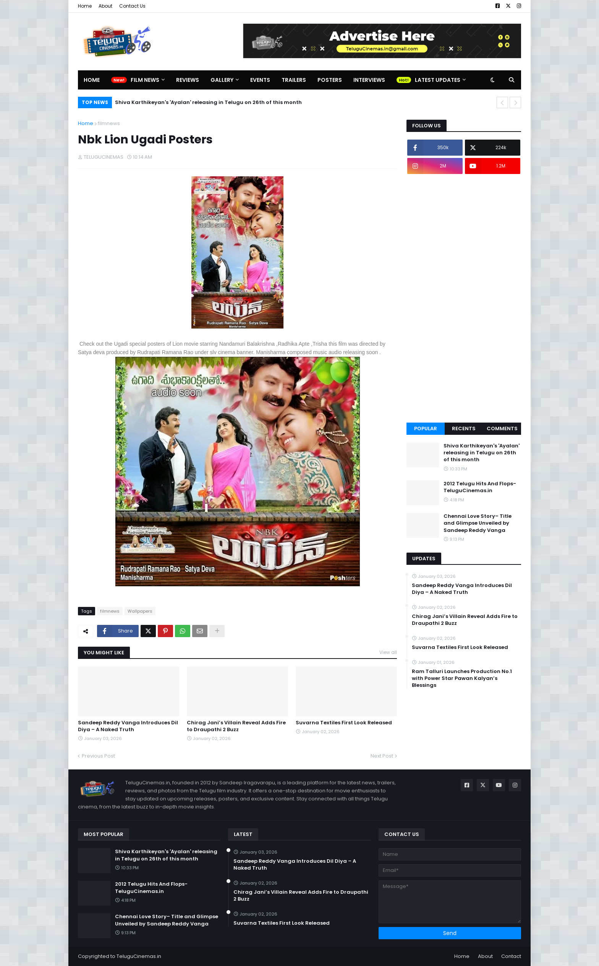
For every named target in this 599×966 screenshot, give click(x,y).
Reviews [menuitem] (187, 80)
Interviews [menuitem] (369, 80)
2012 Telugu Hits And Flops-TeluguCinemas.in (480, 487)
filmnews (109, 123)
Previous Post (98, 755)
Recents (464, 428)
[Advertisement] (463, 298)
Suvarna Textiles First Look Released (344, 722)
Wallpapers (140, 611)
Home (85, 6)
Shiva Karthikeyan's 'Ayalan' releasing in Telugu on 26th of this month (208, 102)
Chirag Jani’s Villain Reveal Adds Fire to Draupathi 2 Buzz (236, 726)
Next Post (382, 755)
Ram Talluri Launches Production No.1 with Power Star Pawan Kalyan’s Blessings (462, 678)
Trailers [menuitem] (294, 80)
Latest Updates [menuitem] (437, 80)
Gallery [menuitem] (221, 80)
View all (388, 652)
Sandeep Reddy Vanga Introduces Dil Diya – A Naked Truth (128, 726)
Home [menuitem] (92, 80)
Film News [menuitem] (145, 80)
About (105, 6)
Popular (425, 428)
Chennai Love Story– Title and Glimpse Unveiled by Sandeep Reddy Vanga (478, 523)
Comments (502, 428)
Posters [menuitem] (329, 80)
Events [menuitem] (260, 80)
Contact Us (132, 6)
